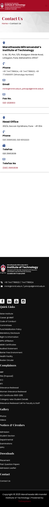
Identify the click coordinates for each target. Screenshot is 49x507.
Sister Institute (6, 313)
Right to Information (9, 337)
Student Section (7, 435)
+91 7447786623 (27, 71)
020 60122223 (23, 139)
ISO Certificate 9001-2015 (11, 395)
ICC (1, 380)
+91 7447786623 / (13, 282)
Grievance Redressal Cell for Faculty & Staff (20, 403)
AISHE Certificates (8, 344)
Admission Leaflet (8, 468)
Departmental (6, 439)
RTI (1, 383)
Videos (3, 420)
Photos (3, 416)
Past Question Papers (9, 464)
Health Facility (6, 356)
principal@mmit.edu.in (33, 88)
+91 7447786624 (10, 71)
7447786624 (28, 282)
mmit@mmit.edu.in (12, 88)
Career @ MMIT (7, 317)
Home (5, 23)
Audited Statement (9, 348)
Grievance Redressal (9, 387)
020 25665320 (9, 139)
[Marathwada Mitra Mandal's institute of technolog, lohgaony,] (24, 214)
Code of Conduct (8, 321)
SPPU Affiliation (6, 341)
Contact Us (5, 481)
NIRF (2, 372)
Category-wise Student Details (14, 399)
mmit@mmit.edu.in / (14, 286)
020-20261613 (9, 102)
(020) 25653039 (10, 167)
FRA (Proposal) (6, 376)
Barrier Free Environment (11, 352)
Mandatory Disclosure (10, 333)
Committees (6, 325)
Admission (4, 432)
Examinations (6, 443)
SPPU (2, 447)
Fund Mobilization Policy (10, 329)
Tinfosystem (24, 501)
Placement (5, 460)
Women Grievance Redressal (13, 391)
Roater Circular (7, 360)
